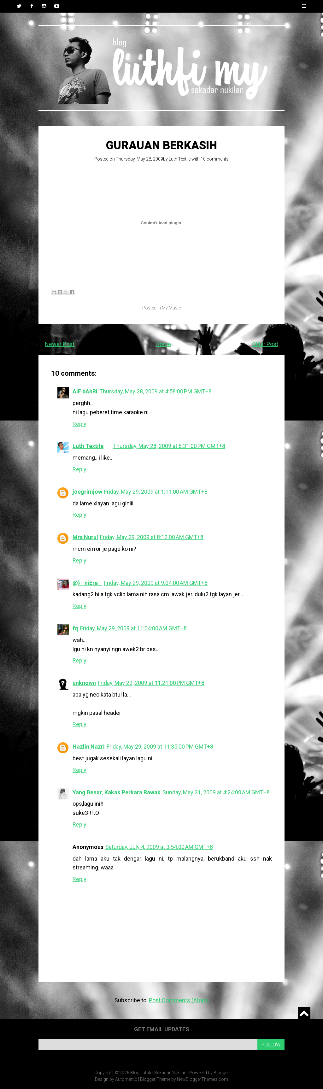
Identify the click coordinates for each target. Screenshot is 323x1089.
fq (75, 628)
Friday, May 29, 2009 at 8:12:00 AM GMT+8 (151, 537)
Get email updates (161, 1029)
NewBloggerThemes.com (202, 1079)
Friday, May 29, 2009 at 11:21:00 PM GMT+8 (151, 683)
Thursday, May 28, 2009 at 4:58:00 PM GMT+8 (155, 391)
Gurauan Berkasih (161, 145)
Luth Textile (180, 159)
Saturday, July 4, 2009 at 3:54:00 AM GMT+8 (159, 847)
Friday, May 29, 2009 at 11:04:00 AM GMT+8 (133, 628)
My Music (171, 307)
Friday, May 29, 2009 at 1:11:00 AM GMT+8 (156, 491)
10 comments (215, 159)
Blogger (221, 1072)
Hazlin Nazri (89, 746)
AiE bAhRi (85, 391)
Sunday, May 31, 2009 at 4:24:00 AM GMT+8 (216, 792)
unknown (84, 683)
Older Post (265, 344)
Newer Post (59, 344)
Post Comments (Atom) (179, 1000)
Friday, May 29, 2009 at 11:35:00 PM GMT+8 (160, 746)
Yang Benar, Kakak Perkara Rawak (117, 792)
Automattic (126, 1079)
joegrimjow (87, 491)
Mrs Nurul (85, 537)
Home (163, 344)
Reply (79, 424)
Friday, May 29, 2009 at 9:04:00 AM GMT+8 (156, 583)
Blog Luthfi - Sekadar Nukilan (158, 1072)
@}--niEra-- (87, 583)
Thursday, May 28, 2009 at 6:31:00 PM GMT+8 (169, 446)
